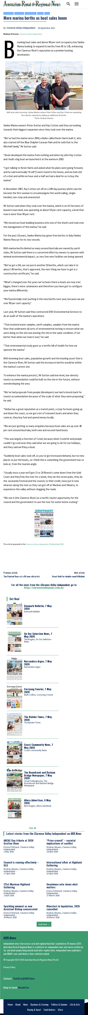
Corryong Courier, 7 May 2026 (37, 690)
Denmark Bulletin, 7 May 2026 (38, 607)
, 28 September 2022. (45, 544)
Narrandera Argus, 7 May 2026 (38, 662)
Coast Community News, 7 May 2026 (38, 746)
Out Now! (14, 599)
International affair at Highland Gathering (64, 863)
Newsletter (23, 987)
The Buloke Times (32, 722)
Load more (44, 924)
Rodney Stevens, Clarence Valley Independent (61, 848)
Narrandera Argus (32, 667)
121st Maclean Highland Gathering (17, 885)
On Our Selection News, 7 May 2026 (38, 635)
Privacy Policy (9, 967)
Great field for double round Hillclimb (68, 576)
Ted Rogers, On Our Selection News (37, 640)
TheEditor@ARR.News (24, 978)
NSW (47, 13)
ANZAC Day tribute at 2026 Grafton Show (18, 841)
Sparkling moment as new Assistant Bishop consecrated (20, 907)
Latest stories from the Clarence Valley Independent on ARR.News (43, 834)
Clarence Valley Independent (21, 27)
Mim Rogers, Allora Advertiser (37, 805)
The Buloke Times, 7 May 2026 (38, 718)
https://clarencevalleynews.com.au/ (44, 587)
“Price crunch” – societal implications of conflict (60, 841)
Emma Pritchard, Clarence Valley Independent (19, 848)
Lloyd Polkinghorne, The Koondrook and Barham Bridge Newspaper (38, 783)
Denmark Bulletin (32, 611)
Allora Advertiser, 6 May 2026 (37, 801)
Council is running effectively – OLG (21, 863)
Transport (30, 13)
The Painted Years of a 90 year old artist (21, 576)
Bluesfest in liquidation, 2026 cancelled (63, 907)
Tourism (19, 13)
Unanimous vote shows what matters (62, 885)
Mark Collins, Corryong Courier (38, 694)
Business (8, 13)
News (40, 13)
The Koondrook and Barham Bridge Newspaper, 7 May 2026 (39, 775)
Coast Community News (35, 750)
